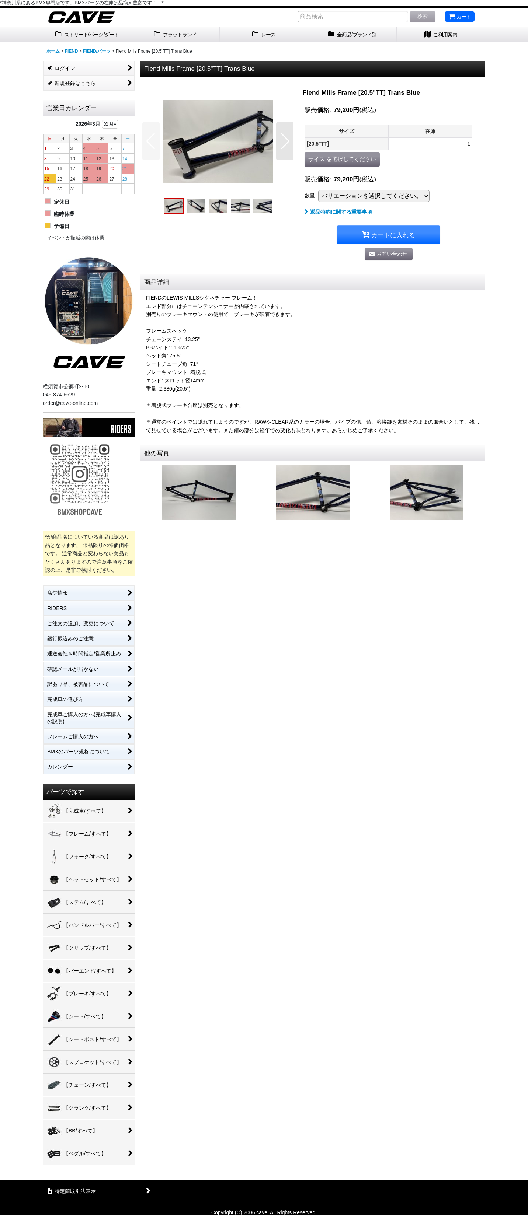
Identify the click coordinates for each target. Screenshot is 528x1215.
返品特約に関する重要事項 (338, 212)
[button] (151, 141)
